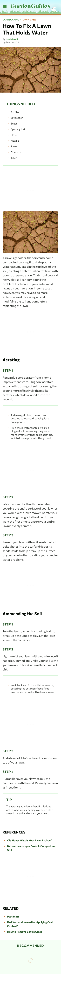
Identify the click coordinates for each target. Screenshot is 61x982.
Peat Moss (13, 916)
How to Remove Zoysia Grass (24, 931)
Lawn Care (29, 20)
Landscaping (11, 20)
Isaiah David (12, 39)
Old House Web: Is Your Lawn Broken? (29, 840)
